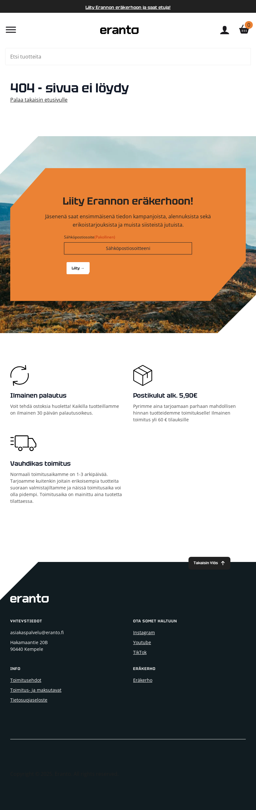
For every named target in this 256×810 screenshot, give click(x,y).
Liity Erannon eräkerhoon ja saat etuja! (128, 7)
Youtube (142, 642)
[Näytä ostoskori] (244, 29)
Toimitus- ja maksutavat (35, 690)
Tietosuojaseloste (28, 700)
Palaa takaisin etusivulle (39, 99)
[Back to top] (209, 563)
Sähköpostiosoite (89, 237)
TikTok (140, 652)
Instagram (144, 632)
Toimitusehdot (25, 680)
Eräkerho (142, 680)
